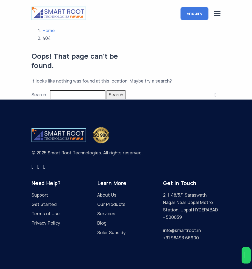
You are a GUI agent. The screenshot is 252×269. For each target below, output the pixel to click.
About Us (106, 195)
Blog (102, 223)
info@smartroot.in (182, 230)
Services (106, 214)
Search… (40, 95)
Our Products (111, 204)
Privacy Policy (45, 223)
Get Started (44, 204)
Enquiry (194, 13)
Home (48, 30)
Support (39, 195)
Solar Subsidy (111, 233)
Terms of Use (45, 214)
